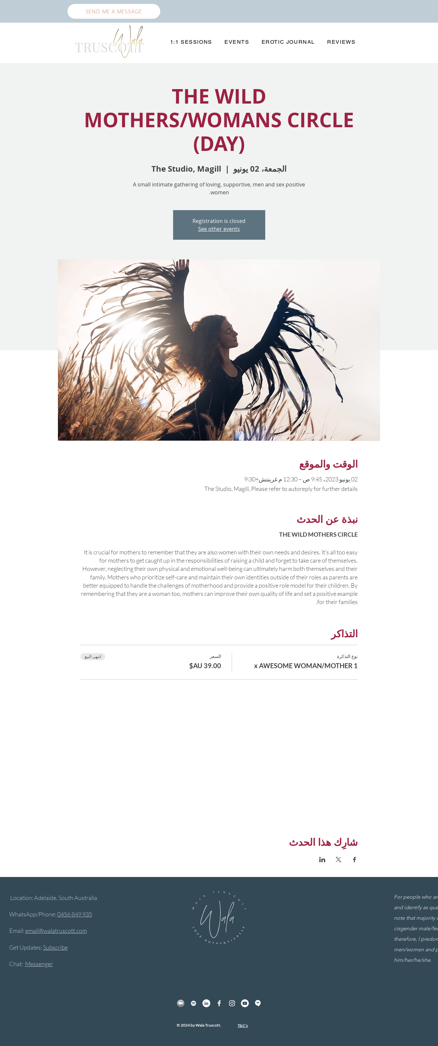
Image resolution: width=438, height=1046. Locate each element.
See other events (219, 228)
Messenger (39, 963)
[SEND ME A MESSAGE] (113, 11)
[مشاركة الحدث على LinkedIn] (322, 859)
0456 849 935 (74, 914)
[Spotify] (193, 1003)
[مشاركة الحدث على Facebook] (354, 859)
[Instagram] (232, 1003)
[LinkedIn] (206, 1003)
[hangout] (258, 1003)
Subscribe (55, 947)
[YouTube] (245, 1003)
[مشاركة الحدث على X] (338, 859)
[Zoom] (181, 1003)
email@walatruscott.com (56, 930)
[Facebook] (219, 1003)
